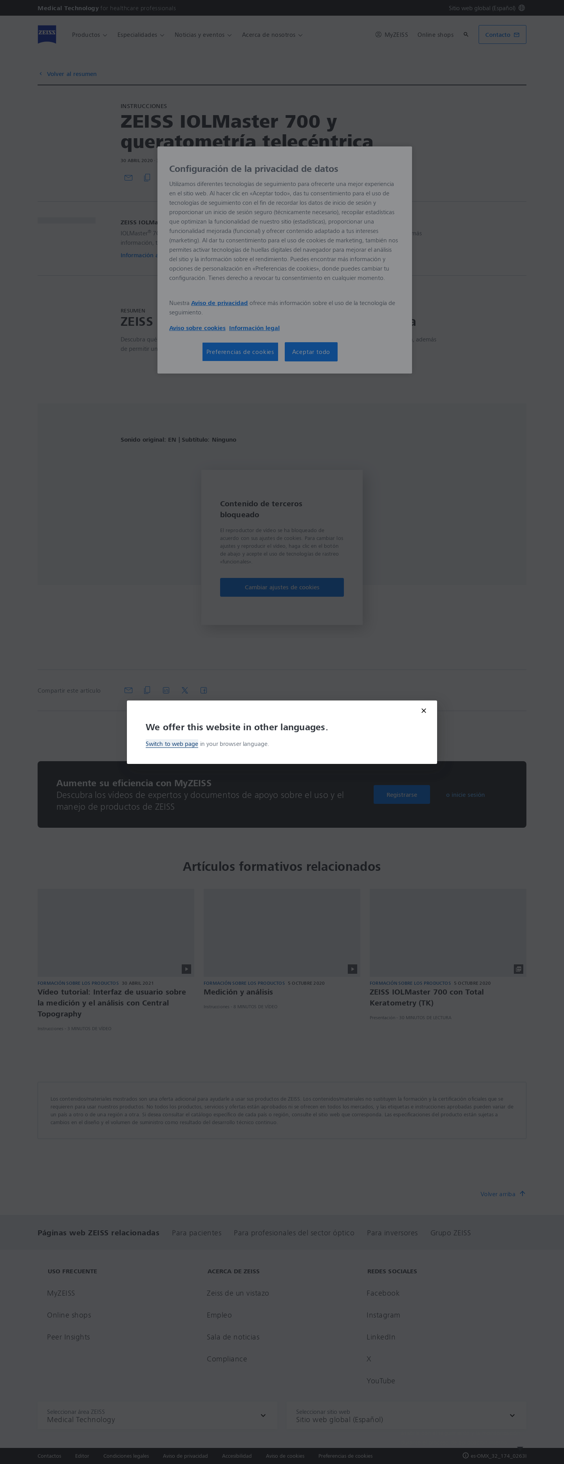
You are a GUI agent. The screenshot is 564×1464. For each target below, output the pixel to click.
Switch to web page (172, 743)
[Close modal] (424, 711)
